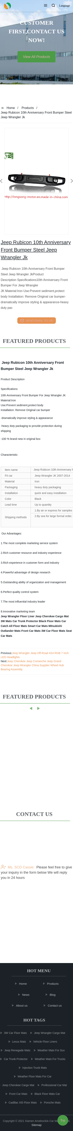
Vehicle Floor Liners (44, 1041)
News (27, 994)
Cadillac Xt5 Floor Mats (21, 1102)
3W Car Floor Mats (53, 630)
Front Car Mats (31, 630)
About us (23, 1005)
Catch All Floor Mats (14, 626)
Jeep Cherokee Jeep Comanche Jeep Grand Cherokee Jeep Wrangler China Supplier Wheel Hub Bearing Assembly (32, 665)
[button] (45, 5)
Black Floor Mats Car (52, 621)
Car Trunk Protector (25, 621)
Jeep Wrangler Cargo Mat (48, 1032)
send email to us (36, 321)
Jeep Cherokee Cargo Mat (52, 616)
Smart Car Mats (38, 626)
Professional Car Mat (53, 1085)
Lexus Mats (18, 1041)
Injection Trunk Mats (33, 1067)
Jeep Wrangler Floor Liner (17, 616)
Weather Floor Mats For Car (33, 1076)
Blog (54, 994)
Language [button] (64, 5)
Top (62, 1119)
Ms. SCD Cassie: (17, 886)
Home (11, 108)
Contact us (56, 1005)
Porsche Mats (51, 1102)
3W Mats (6, 621)
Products (28, 108)
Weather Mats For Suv (49, 1050)
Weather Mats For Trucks (48, 1059)
